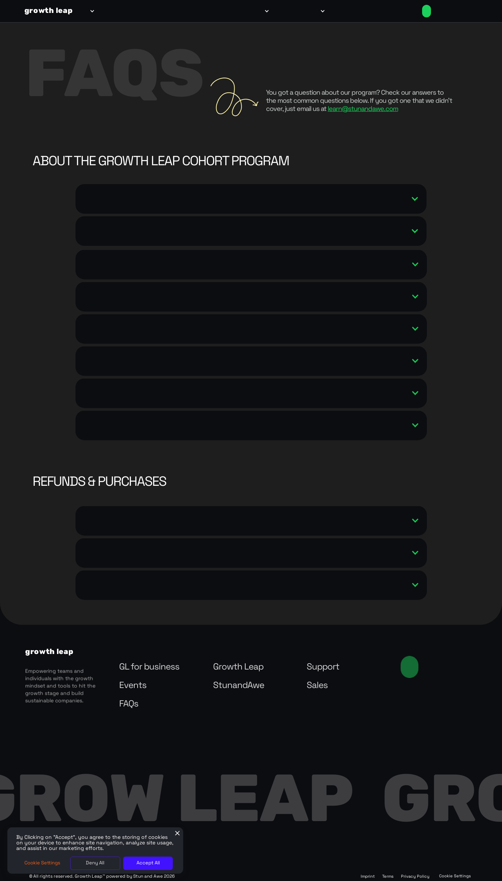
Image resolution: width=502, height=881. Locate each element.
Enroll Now (426, 11)
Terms (388, 877)
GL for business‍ (149, 667)
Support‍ (323, 667)
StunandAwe (238, 685)
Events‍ (132, 685)
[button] (91, 11)
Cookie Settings (455, 876)
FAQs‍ (128, 704)
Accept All (148, 863)
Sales (317, 685)
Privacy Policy (415, 877)
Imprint (368, 877)
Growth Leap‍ (238, 667)
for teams (113, 11)
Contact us (409, 667)
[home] (48, 11)
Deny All (95, 863)
